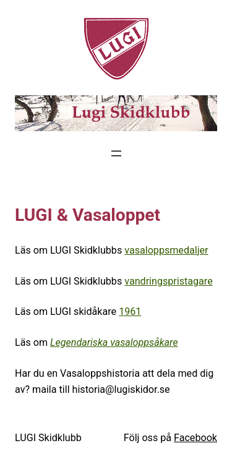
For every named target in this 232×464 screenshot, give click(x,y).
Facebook (195, 438)
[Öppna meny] (116, 153)
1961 (130, 311)
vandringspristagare (168, 281)
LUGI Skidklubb (48, 438)
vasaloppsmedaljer (166, 250)
